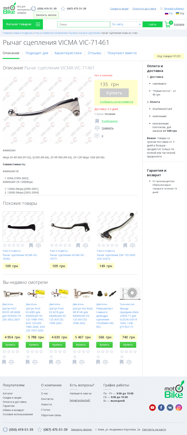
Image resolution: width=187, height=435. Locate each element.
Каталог (8, 393)
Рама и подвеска (12, 250)
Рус (171, 13)
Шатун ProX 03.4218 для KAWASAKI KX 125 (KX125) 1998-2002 (57, 316)
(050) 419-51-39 (46, 8)
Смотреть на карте (154, 429)
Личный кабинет (174, 8)
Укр (182, 13)
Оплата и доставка (144, 8)
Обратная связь (51, 415)
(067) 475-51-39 (76, 8)
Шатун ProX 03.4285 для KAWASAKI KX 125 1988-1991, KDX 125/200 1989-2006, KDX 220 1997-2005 (35, 319)
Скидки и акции (119, 8)
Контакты (47, 399)
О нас (44, 393)
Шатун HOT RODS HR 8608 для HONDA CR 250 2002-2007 (11, 314)
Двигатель (7, 304)
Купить (114, 93)
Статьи (45, 409)
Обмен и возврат (13, 410)
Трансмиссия (127, 304)
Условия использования (18, 414)
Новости (46, 404)
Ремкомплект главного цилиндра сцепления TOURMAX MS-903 (105, 317)
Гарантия (8, 406)
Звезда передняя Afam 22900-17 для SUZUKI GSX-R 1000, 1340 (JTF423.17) (129, 317)
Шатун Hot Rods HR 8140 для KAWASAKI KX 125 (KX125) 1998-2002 (83, 316)
